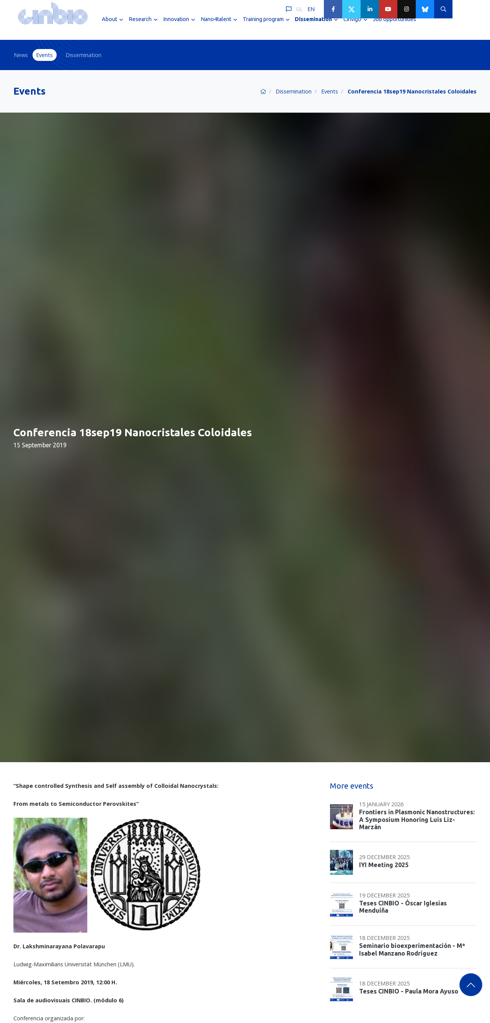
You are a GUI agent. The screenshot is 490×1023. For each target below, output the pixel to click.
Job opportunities (394, 26)
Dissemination (83, 55)
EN (311, 9)
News (21, 55)
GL (299, 9)
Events (44, 55)
